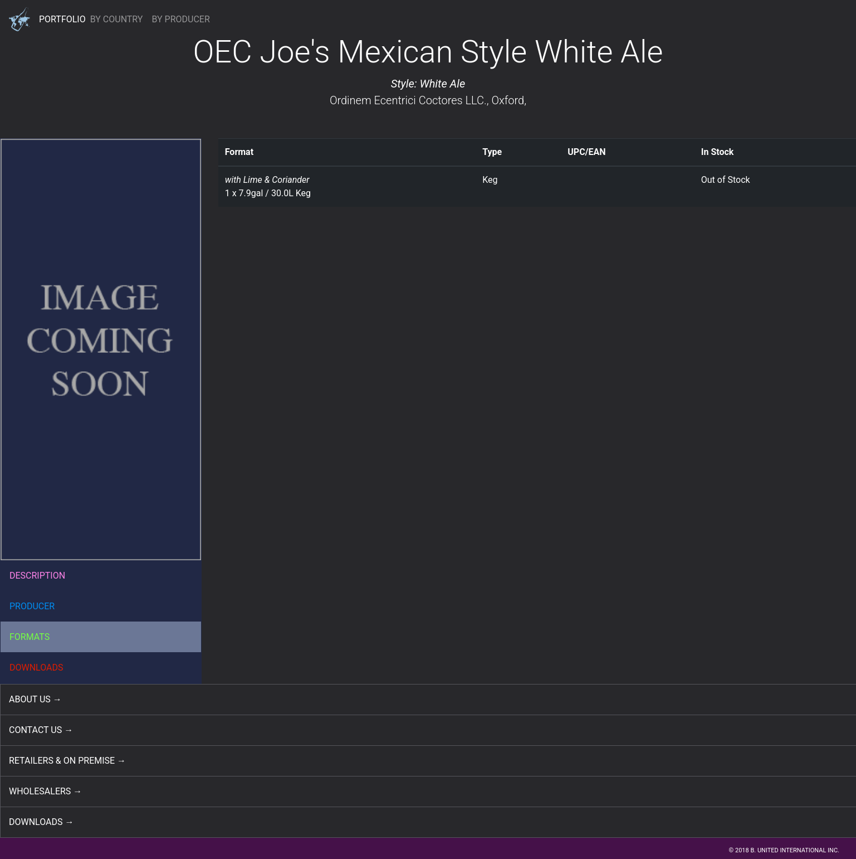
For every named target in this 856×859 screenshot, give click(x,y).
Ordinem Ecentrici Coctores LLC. (408, 100)
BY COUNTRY (116, 19)
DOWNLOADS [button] (36, 667)
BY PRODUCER (180, 19)
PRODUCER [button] (32, 606)
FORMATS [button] (29, 637)
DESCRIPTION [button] (37, 575)
